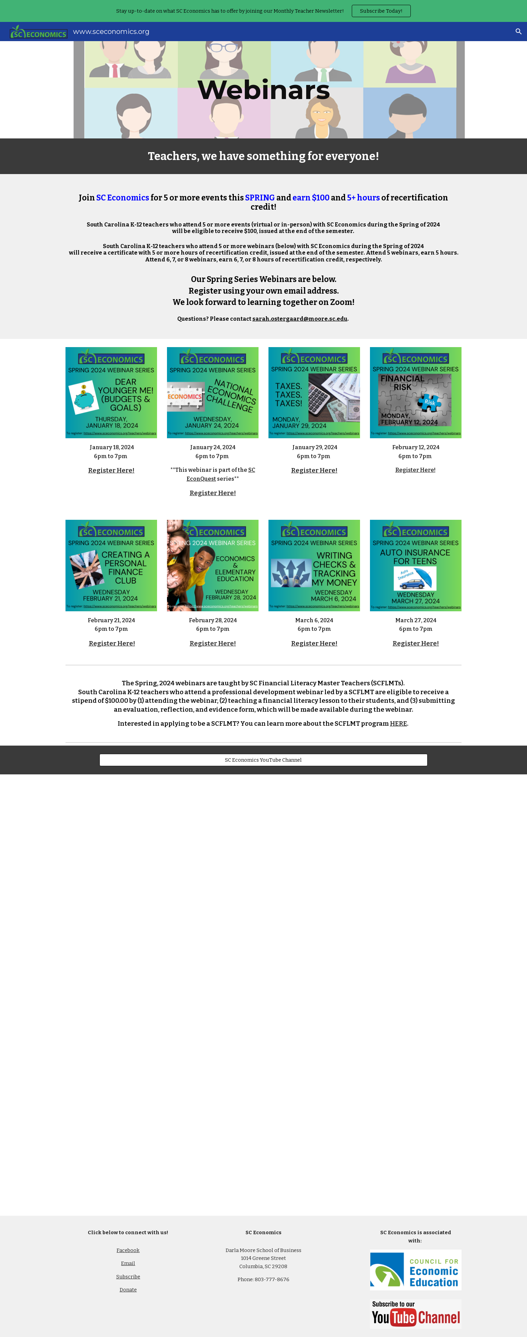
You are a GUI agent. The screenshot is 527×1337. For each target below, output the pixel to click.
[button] (519, 31)
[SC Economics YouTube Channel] (263, 760)
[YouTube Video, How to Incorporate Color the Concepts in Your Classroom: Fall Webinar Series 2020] (364, 1142)
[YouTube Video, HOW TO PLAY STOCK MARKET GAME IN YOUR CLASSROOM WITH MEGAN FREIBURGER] (364, 848)
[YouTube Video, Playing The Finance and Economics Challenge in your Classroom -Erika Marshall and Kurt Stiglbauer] (364, 995)
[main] (263, 90)
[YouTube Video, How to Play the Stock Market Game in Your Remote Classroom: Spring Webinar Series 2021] (161, 848)
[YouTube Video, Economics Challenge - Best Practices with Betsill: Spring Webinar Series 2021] (161, 995)
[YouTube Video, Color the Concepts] (161, 1142)
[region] (263, 11)
